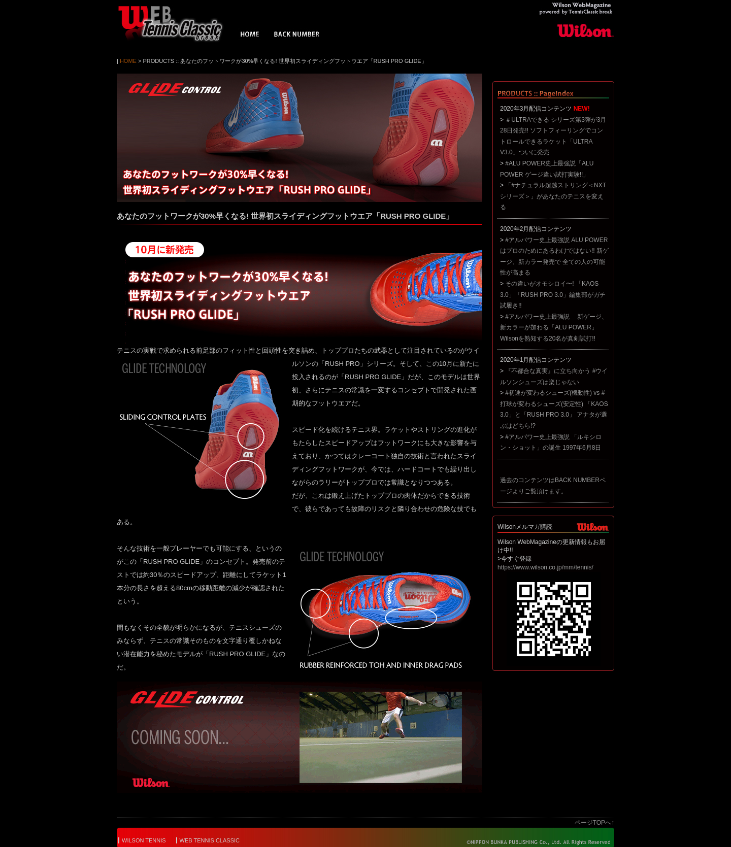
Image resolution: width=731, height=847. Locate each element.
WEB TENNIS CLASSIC (210, 840)
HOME (250, 35)
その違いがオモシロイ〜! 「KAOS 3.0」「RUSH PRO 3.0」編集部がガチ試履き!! (553, 294)
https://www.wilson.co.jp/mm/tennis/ (545, 567)
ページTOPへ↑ (594, 822)
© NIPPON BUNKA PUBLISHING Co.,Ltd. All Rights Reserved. (531, 842)
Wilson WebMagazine (175, 23)
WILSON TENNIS (144, 840)
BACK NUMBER (297, 35)
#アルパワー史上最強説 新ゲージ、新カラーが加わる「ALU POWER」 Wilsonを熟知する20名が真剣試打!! (554, 327)
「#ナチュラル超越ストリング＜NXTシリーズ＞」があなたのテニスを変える (553, 196)
